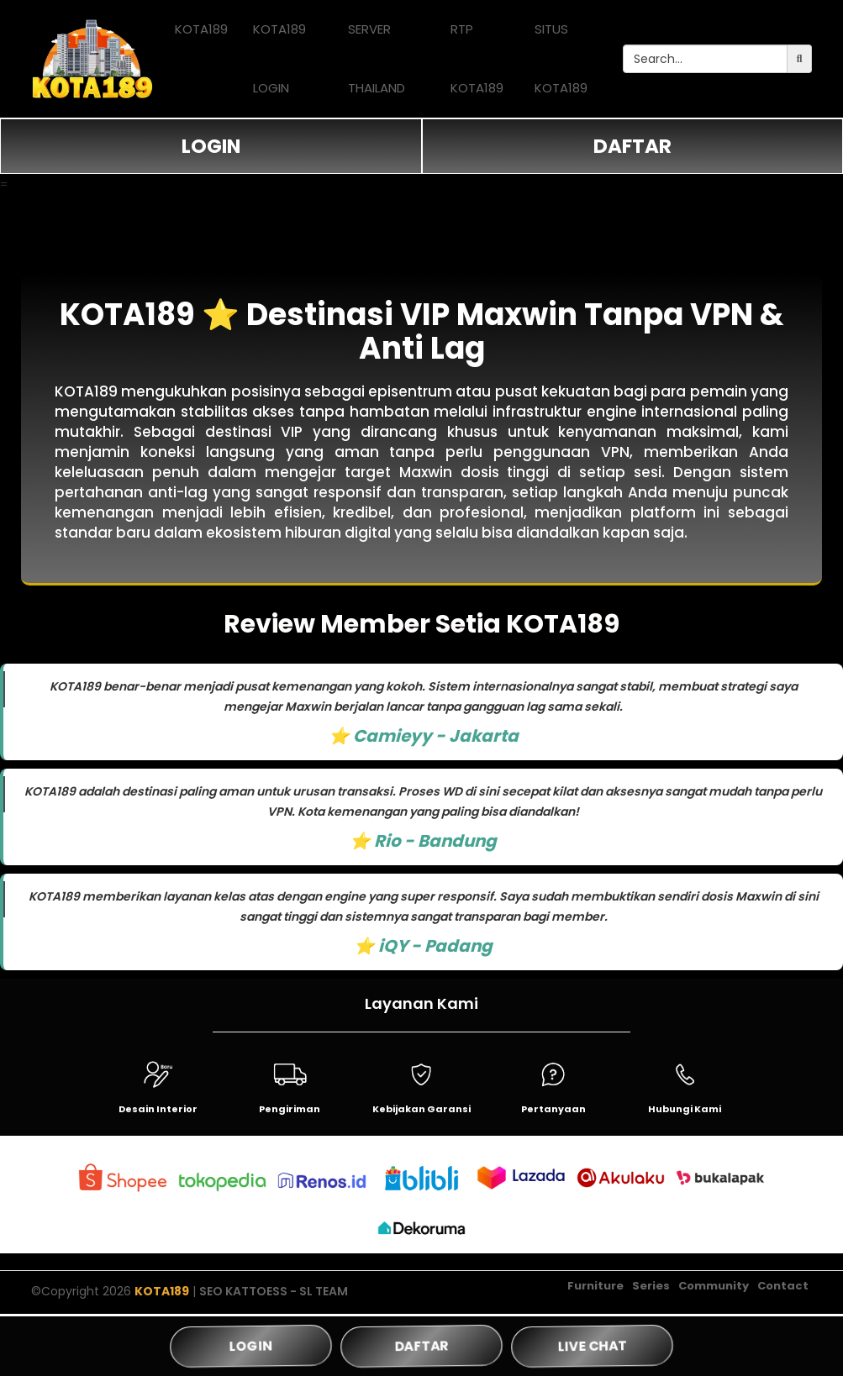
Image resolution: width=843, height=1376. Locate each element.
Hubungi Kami (684, 1109)
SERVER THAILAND (376, 58)
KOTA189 (201, 29)
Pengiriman (289, 1109)
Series (651, 1290)
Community (713, 1290)
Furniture (595, 1290)
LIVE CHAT (592, 1346)
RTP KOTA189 (476, 58)
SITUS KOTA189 (561, 58)
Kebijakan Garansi (421, 1109)
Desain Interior (158, 1109)
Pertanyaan (553, 1109)
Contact (783, 1290)
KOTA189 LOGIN (279, 58)
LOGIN (211, 146)
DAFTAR (632, 146)
